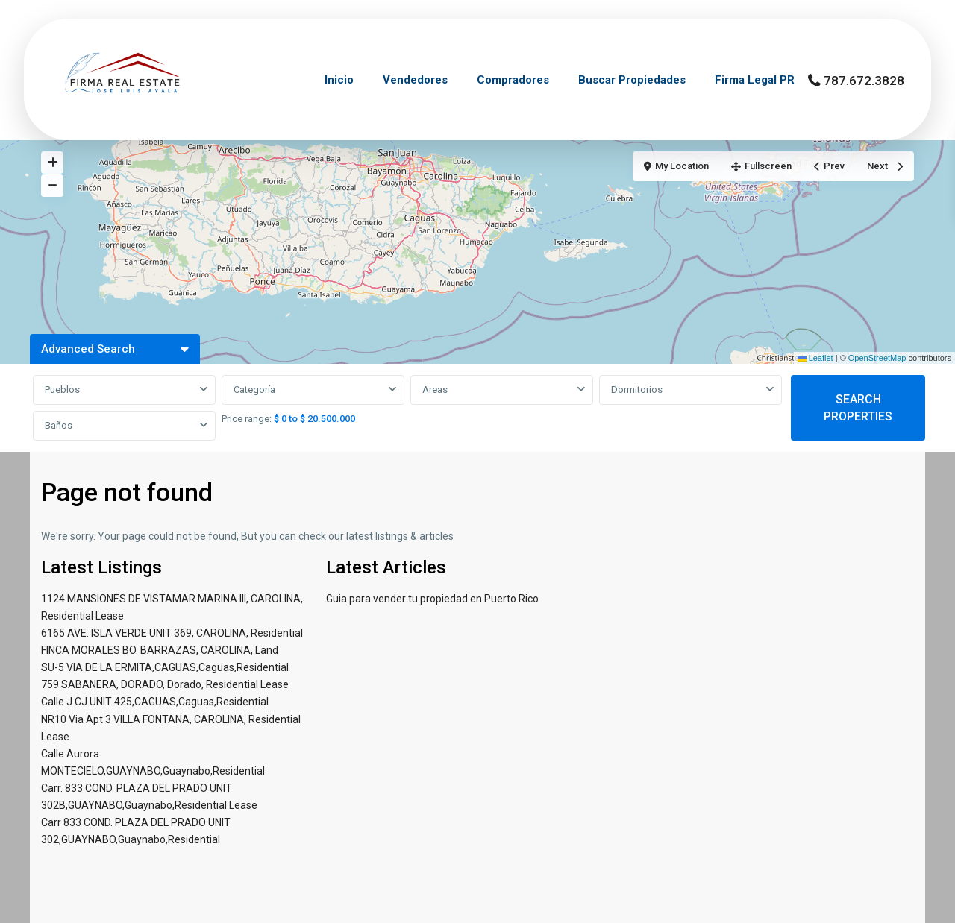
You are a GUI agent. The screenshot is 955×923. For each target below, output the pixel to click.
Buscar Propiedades (632, 79)
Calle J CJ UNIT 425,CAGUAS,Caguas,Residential (155, 702)
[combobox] (124, 390)
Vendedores (415, 79)
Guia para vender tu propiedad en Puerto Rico (432, 599)
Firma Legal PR (755, 79)
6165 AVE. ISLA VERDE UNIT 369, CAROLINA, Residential (172, 633)
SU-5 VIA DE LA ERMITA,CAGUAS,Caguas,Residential (165, 667)
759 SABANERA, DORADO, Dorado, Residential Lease (165, 684)
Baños (58, 425)
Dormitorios (637, 389)
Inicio (339, 79)
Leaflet (815, 357)
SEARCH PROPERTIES (858, 407)
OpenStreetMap (877, 357)
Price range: (247, 418)
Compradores (513, 79)
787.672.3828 (864, 80)
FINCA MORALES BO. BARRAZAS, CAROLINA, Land (159, 650)
